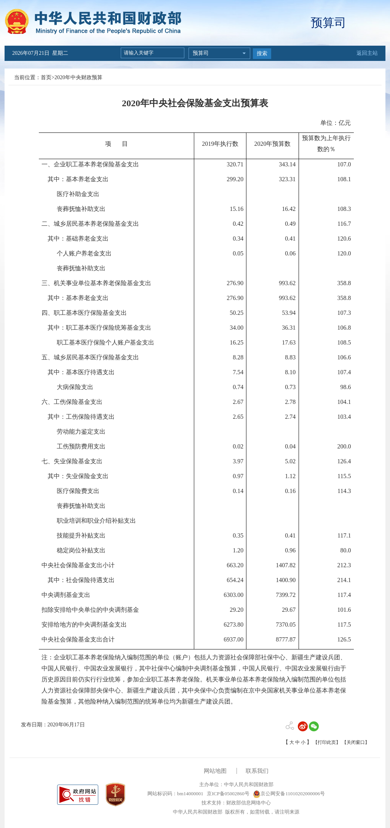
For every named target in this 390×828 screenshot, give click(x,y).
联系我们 (257, 771)
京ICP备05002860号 (227, 793)
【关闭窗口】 (355, 742)
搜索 (262, 53)
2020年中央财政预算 (78, 77)
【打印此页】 (326, 742)
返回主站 (367, 53)
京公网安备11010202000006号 (289, 793)
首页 (46, 77)
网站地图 (215, 771)
